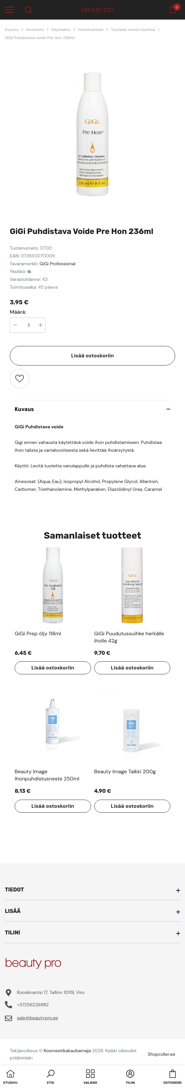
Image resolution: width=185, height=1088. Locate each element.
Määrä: (18, 312)
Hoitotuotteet (91, 29)
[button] (50, 1077)
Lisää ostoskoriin (92, 355)
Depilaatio (61, 29)
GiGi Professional (57, 264)
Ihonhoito (35, 29)
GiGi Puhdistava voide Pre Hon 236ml (40, 37)
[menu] (9, 9)
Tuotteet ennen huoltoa (133, 29)
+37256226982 (33, 1005)
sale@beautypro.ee (37, 1018)
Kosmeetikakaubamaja (67, 1051)
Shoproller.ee (161, 1054)
